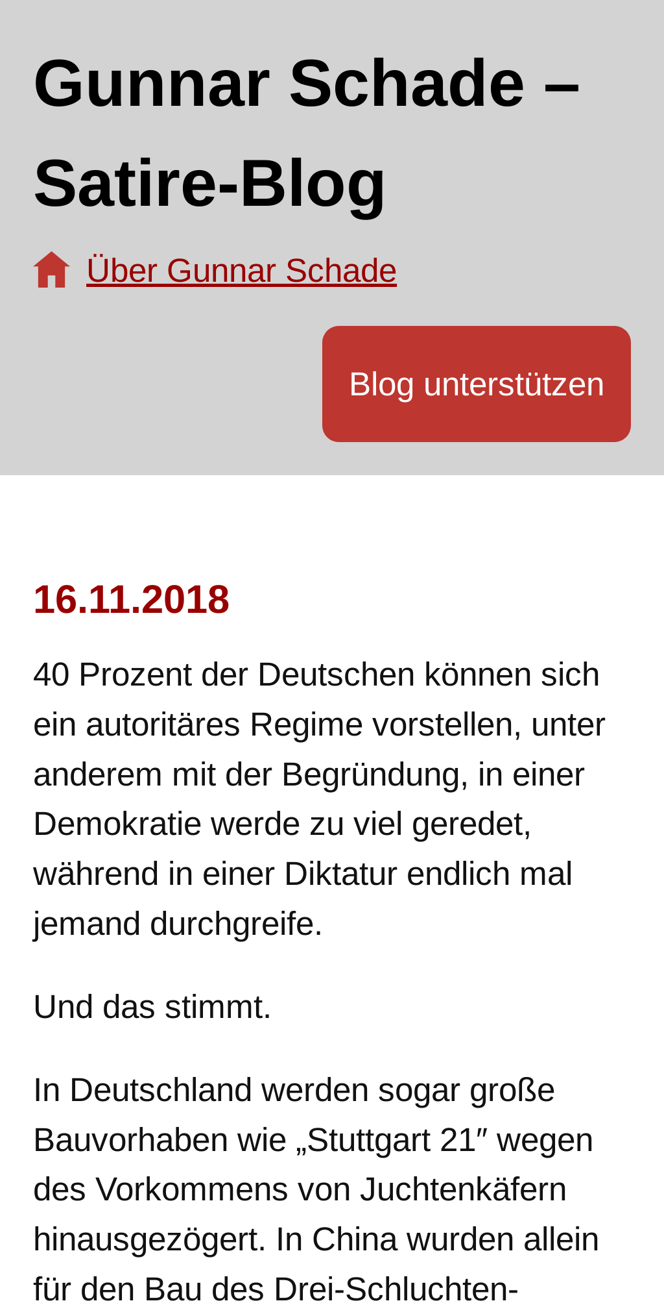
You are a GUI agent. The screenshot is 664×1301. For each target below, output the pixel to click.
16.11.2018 (131, 598)
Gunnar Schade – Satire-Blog (306, 132)
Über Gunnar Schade (241, 270)
